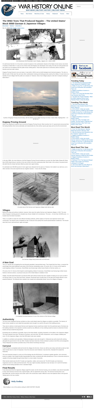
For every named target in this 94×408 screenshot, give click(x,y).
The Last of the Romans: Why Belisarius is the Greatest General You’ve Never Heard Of (81, 106)
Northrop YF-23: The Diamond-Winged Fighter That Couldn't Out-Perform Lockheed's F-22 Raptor (82, 161)
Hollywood (55, 13)
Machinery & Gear (39, 13)
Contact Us (22, 0)
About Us (16, 0)
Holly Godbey (17, 381)
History (48, 13)
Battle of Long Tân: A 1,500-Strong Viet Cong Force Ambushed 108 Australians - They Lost (82, 87)
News (22, 13)
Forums (62, 13)
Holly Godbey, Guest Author (17, 28)
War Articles (29, 13)
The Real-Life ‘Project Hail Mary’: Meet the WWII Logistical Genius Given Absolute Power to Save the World (82, 98)
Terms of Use (29, 0)
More (67, 13)
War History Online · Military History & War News (22, 397)
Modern (11, 25)
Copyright (36, 0)
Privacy (41, 0)
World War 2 (18, 25)
